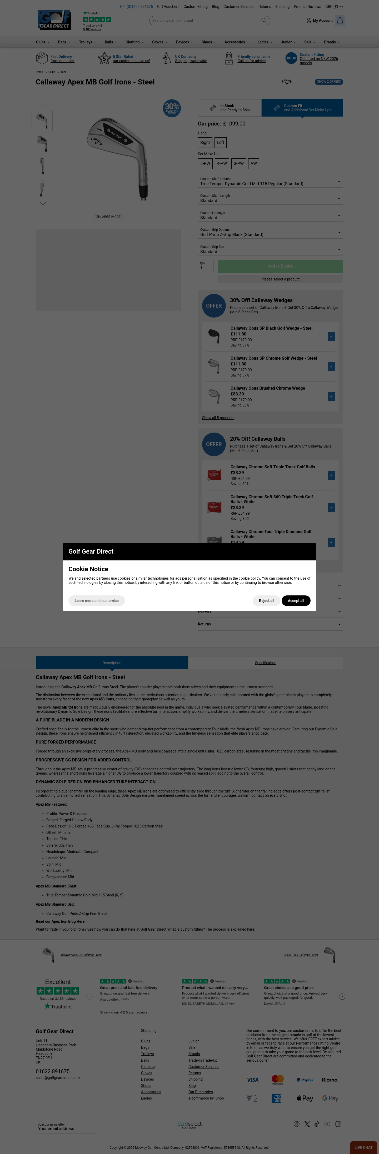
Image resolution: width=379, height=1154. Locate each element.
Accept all (296, 601)
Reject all (266, 601)
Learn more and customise (97, 601)
